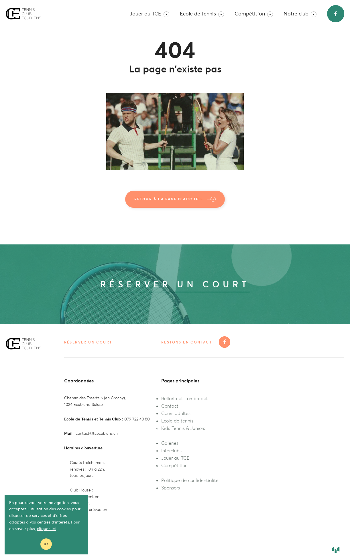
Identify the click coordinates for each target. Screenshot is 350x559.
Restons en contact (186, 342)
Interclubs (171, 450)
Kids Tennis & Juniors (183, 428)
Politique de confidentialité (190, 480)
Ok (46, 544)
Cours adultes (175, 413)
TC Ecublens (23, 13)
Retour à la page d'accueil (175, 199)
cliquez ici (46, 528)
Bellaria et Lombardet (184, 398)
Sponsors (170, 488)
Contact (169, 406)
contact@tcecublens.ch (97, 433)
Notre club (300, 13)
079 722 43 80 (137, 419)
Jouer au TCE (149, 13)
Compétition (254, 13)
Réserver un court (88, 342)
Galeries (169, 443)
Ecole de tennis (202, 13)
